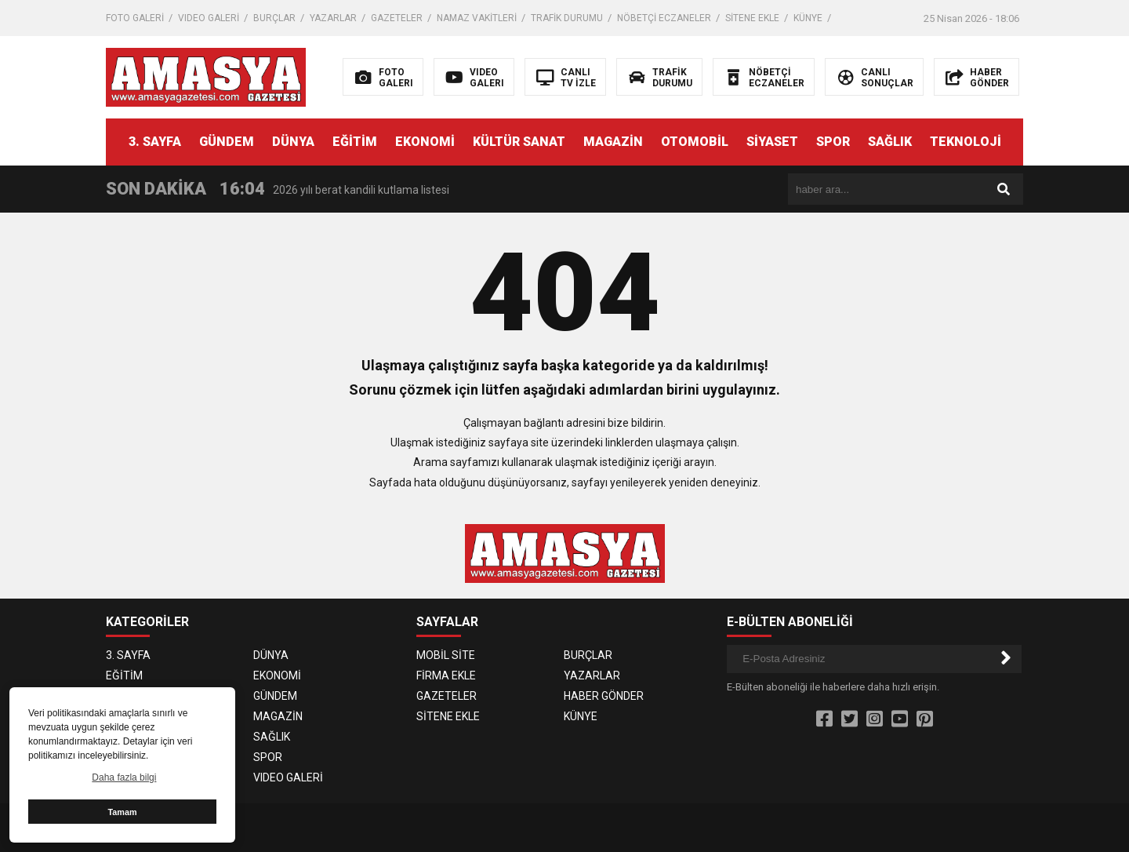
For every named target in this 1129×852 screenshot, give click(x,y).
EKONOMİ (425, 141)
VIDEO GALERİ (208, 18)
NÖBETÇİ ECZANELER (664, 18)
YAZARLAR (333, 18)
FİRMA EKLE (446, 675)
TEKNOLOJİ (965, 141)
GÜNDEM (226, 141)
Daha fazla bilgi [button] (124, 777)
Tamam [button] (121, 812)
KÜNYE (807, 18)
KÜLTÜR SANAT (519, 141)
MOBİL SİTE (445, 655)
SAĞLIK (890, 141)
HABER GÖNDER (604, 696)
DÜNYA (293, 141)
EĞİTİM (354, 141)
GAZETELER (397, 18)
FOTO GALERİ (135, 18)
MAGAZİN (613, 141)
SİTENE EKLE (752, 18)
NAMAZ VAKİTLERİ (477, 18)
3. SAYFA (155, 141)
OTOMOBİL (694, 141)
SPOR (833, 141)
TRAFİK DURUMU (567, 18)
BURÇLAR (274, 18)
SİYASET (772, 141)
